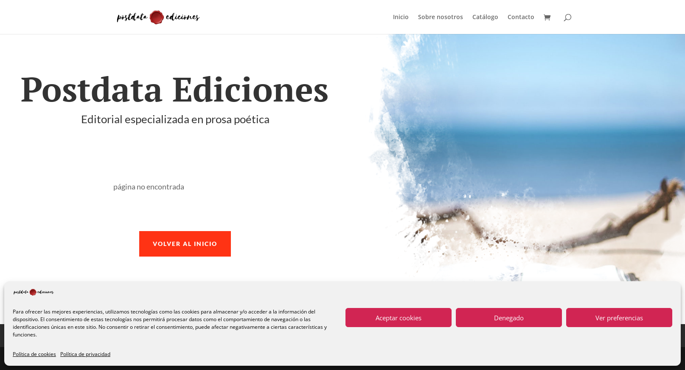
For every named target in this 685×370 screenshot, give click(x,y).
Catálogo (485, 17)
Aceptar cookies (398, 318)
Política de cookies (34, 354)
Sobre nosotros (440, 17)
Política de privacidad (85, 354)
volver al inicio (185, 243)
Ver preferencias (619, 318)
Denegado (509, 318)
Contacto (521, 17)
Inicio (401, 17)
